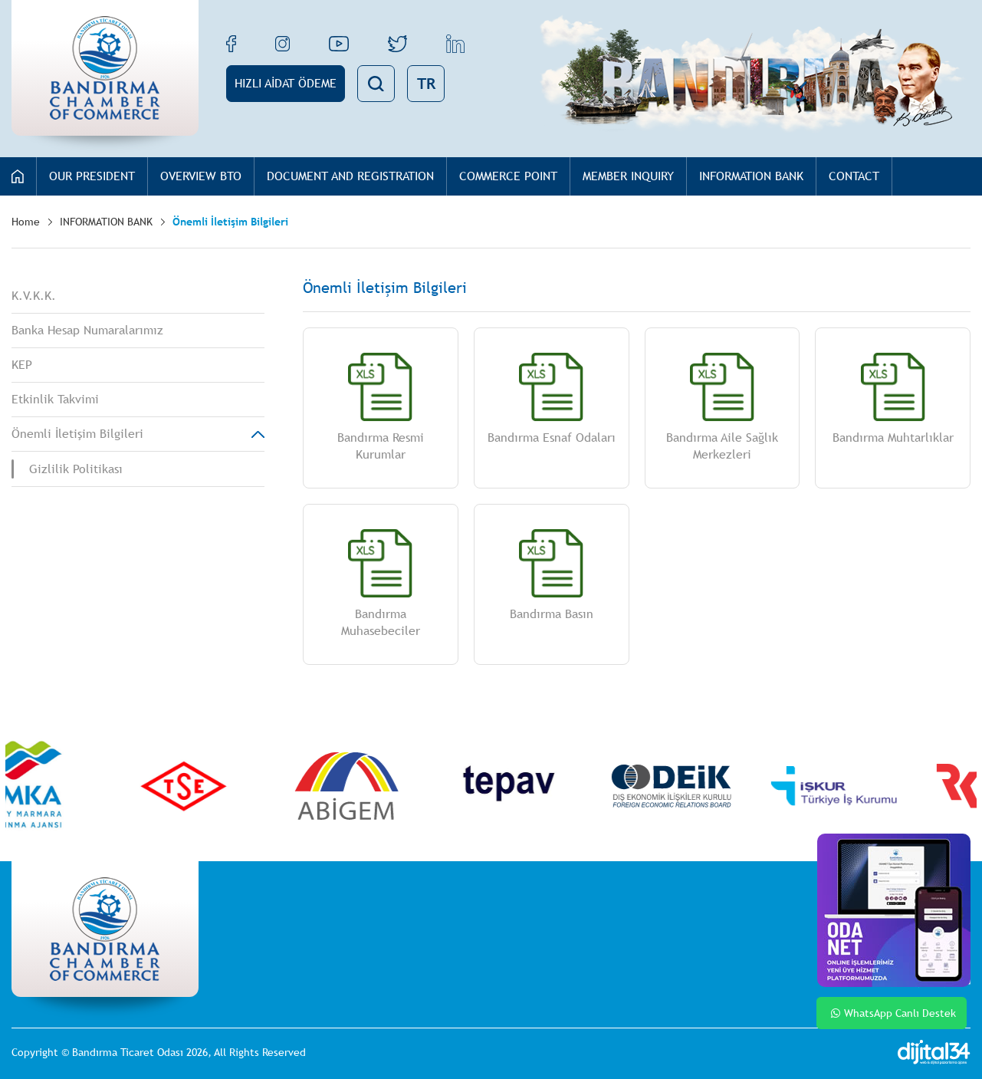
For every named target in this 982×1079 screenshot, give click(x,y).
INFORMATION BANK (751, 176)
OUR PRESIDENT (92, 176)
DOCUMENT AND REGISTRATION (350, 176)
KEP (21, 364)
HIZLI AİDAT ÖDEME (286, 83)
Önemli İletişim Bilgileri (230, 221)
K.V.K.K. (33, 295)
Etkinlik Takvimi (55, 399)
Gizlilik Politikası (76, 469)
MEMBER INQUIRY (628, 176)
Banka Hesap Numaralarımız (87, 330)
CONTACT (854, 176)
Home (25, 221)
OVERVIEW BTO (200, 176)
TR (426, 83)
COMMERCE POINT (508, 176)
